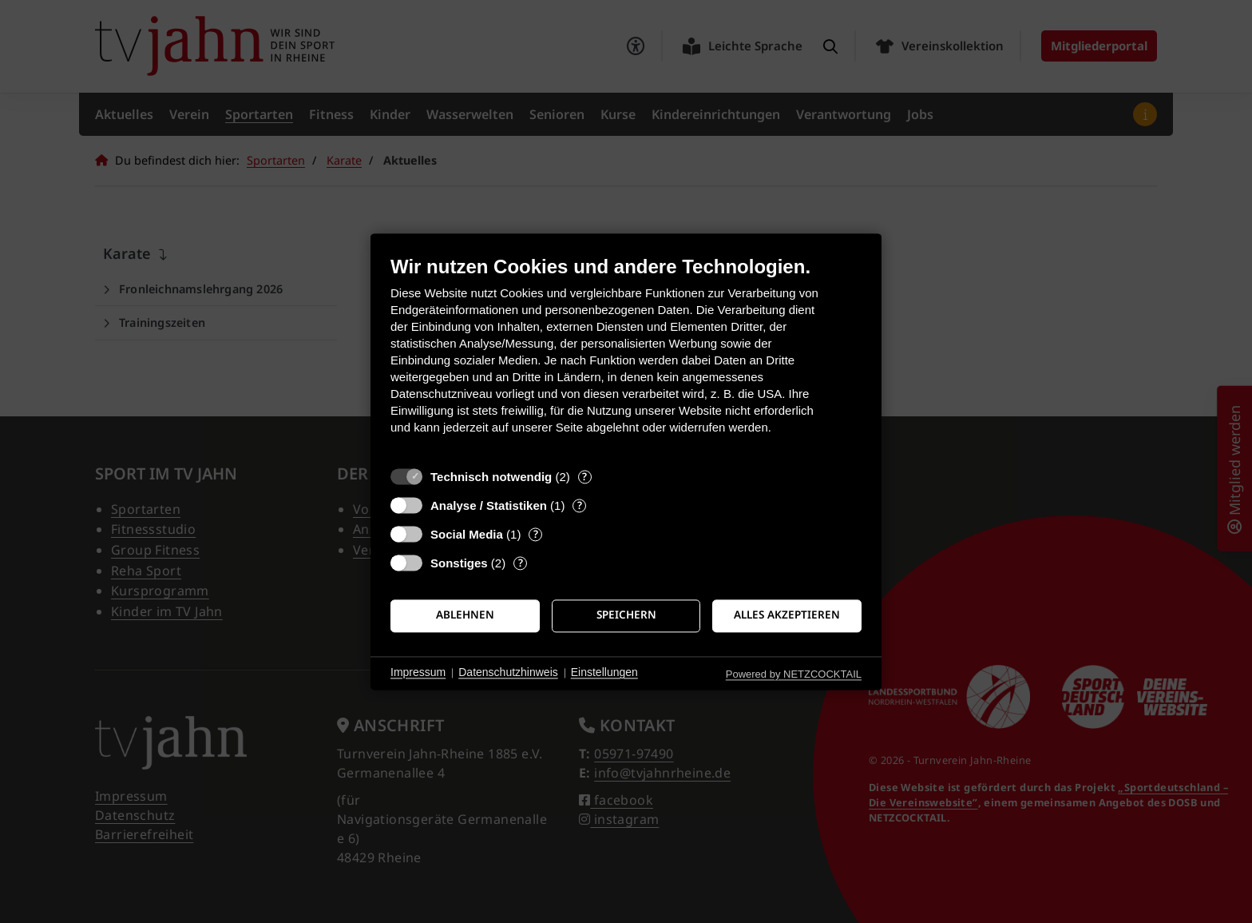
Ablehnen (465, 615)
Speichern (626, 615)
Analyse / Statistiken (488, 505)
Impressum (418, 672)
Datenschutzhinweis (508, 672)
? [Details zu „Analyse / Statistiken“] (579, 505)
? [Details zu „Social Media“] (535, 534)
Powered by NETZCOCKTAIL (794, 674)
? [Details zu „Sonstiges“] (520, 563)
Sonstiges (459, 563)
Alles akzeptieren (787, 615)
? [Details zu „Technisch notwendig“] (584, 476)
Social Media (466, 534)
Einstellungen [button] (604, 672)
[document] (626, 356)
